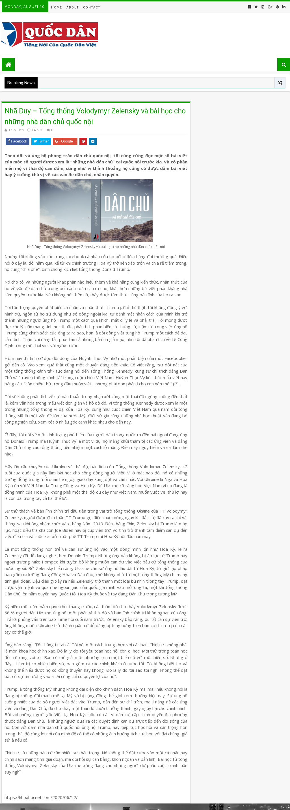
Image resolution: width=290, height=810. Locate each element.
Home (56, 7)
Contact (91, 7)
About (72, 7)
